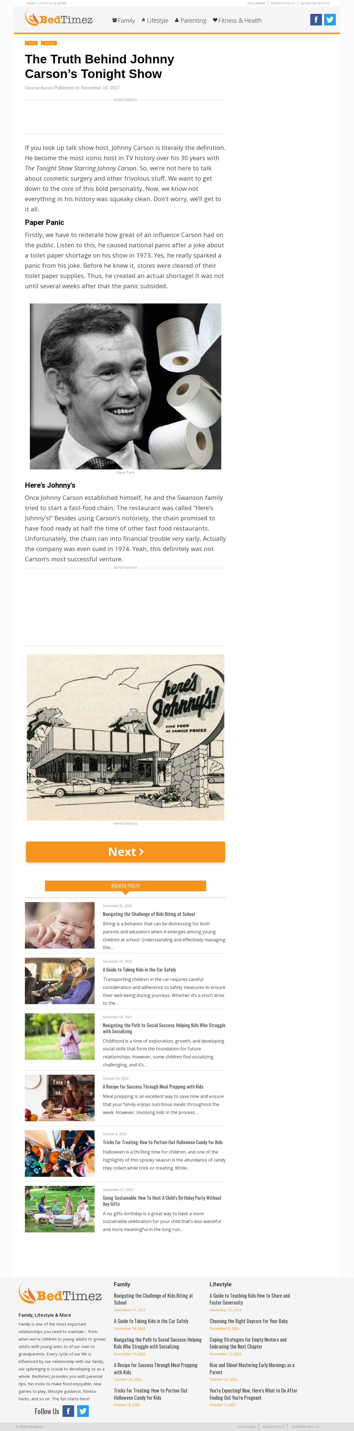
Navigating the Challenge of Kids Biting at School (149, 913)
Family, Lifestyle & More (46, 3)
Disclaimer (256, 3)
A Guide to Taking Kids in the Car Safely (140, 969)
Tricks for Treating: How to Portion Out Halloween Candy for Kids (164, 1142)
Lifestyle (157, 20)
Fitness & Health (240, 20)
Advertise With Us (315, 3)
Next (125, 851)
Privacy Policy (283, 3)
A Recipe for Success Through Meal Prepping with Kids (154, 1086)
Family (126, 20)
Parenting (193, 20)
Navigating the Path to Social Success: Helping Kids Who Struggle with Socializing (164, 1028)
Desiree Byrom (39, 87)
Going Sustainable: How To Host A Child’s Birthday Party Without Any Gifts (163, 1200)
